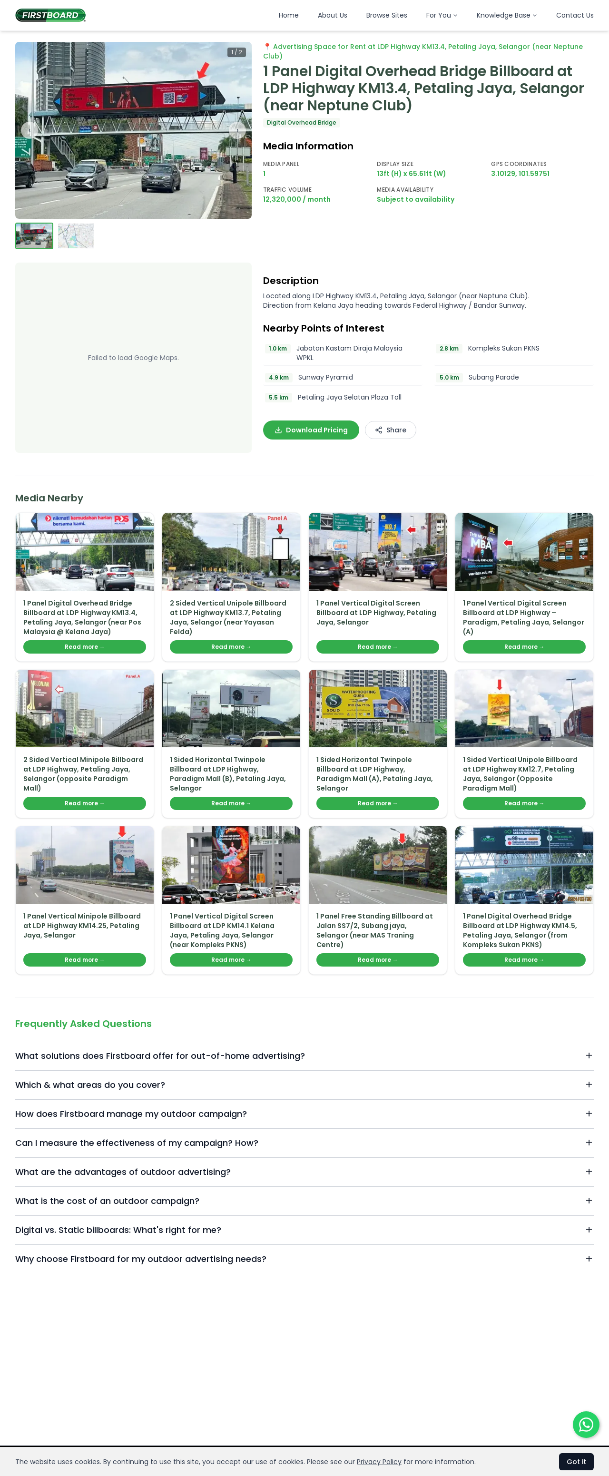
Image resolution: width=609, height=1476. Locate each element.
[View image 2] (76, 236)
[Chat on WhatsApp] (586, 1424)
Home (289, 15)
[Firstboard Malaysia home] (50, 15)
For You (442, 15)
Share (390, 430)
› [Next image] (237, 130)
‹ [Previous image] (29, 130)
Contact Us (575, 15)
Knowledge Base (507, 15)
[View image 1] (34, 236)
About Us (332, 15)
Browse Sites (386, 15)
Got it (576, 1461)
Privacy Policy (379, 1461)
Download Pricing (311, 430)
